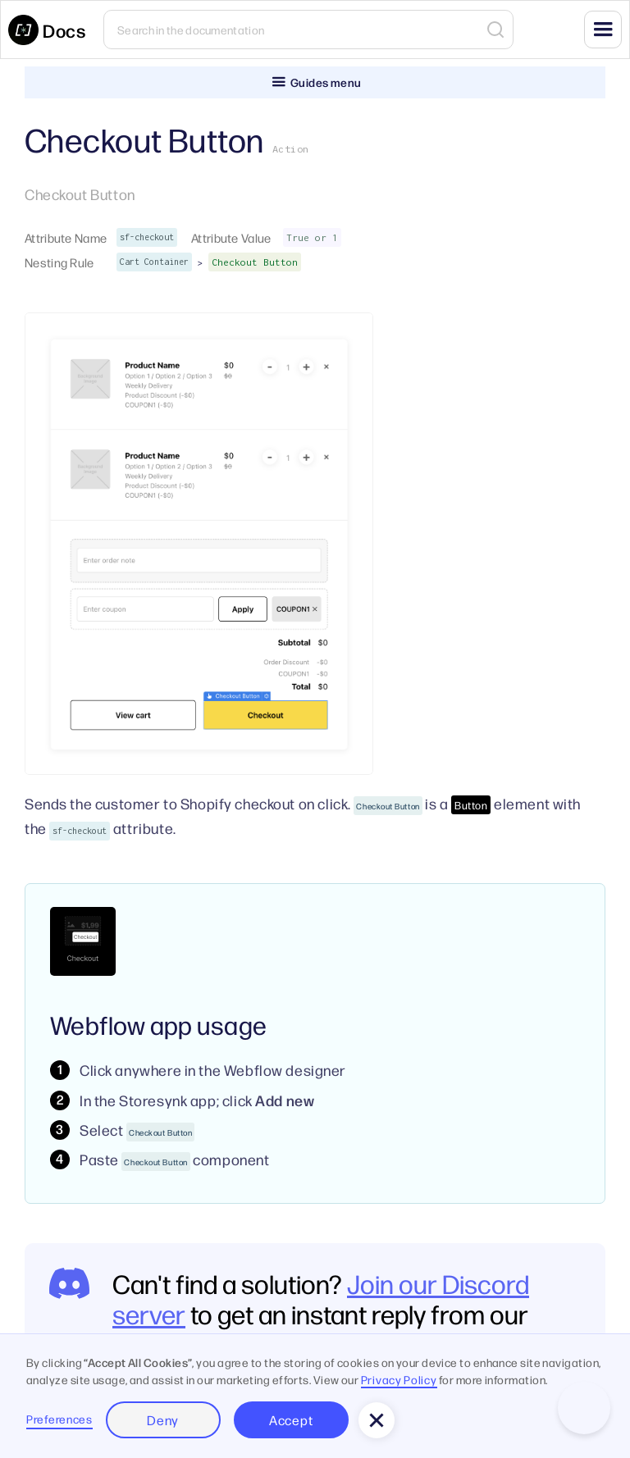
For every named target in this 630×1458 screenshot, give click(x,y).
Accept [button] (291, 1419)
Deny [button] (163, 1419)
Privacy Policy (399, 1379)
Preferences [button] (59, 1418)
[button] (603, 29)
